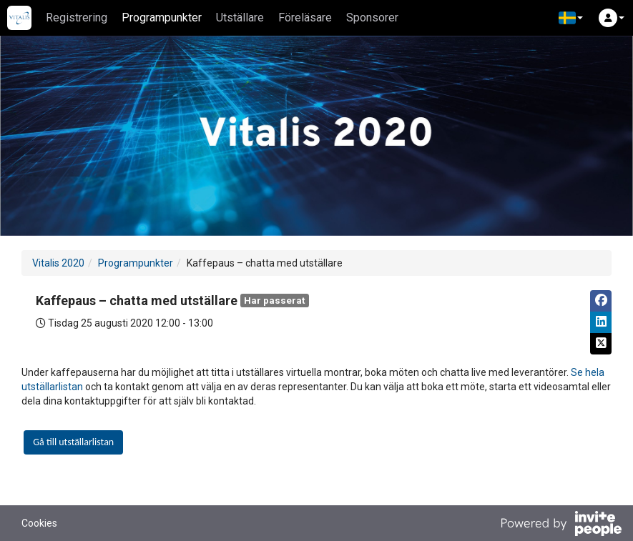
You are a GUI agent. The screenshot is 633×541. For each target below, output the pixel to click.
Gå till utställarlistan (73, 442)
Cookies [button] (39, 523)
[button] (570, 18)
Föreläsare (305, 17)
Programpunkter (162, 17)
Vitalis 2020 (58, 263)
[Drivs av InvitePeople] (561, 525)
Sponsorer (372, 17)
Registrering (76, 17)
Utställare (240, 17)
